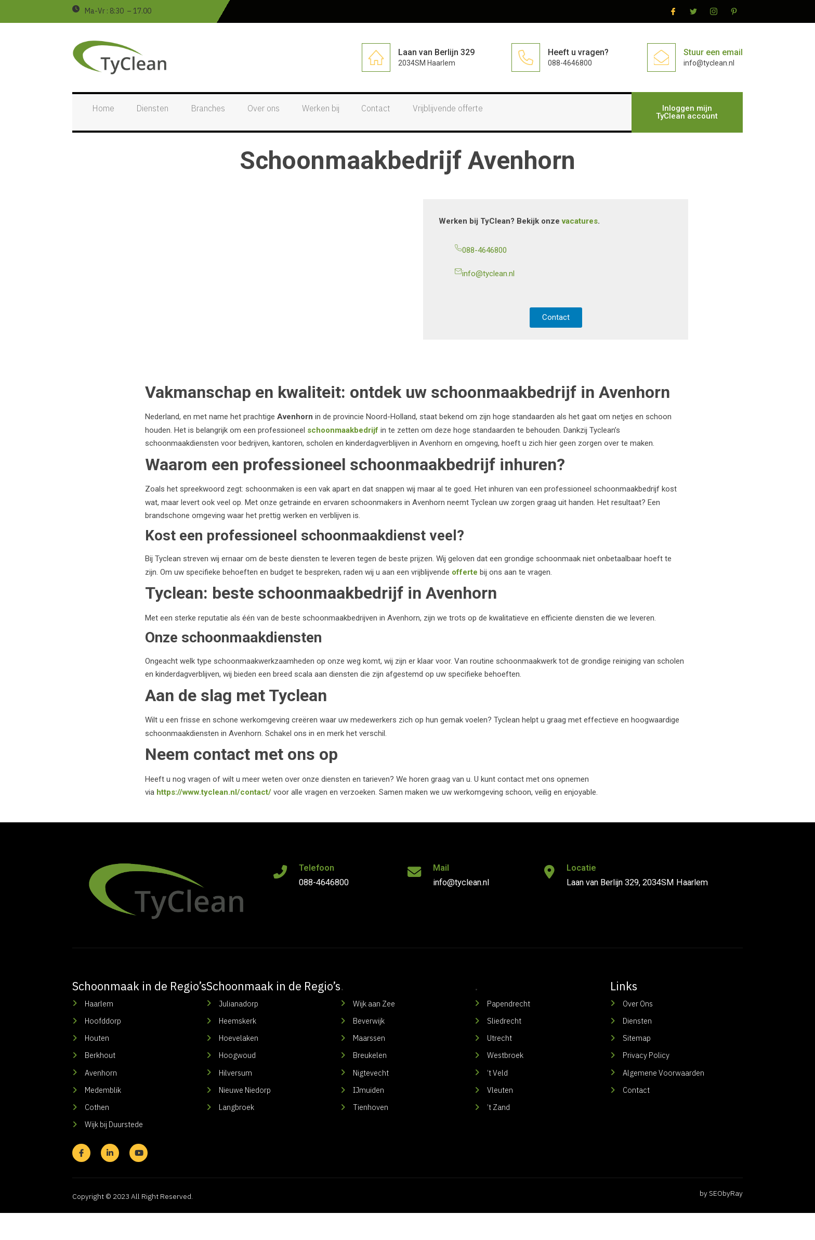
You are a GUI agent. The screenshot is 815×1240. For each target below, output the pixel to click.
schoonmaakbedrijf (342, 442)
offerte (465, 584)
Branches (222, 118)
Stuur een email (713, 52)
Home (99, 118)
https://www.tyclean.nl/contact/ (213, 804)
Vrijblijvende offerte (498, 118)
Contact (416, 118)
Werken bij (352, 118)
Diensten (157, 118)
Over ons (286, 118)
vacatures (580, 233)
